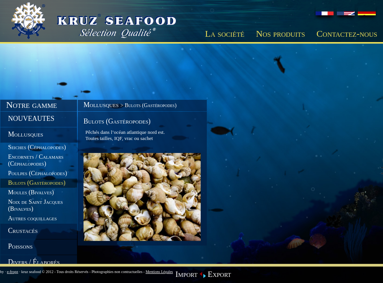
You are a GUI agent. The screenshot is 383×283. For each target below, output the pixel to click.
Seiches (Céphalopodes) (37, 147)
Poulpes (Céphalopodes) (37, 173)
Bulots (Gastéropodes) (36, 182)
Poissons (20, 246)
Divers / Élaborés (34, 262)
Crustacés (23, 230)
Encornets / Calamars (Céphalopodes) (36, 160)
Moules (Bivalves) (31, 192)
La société (224, 34)
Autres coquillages (32, 218)
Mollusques (25, 134)
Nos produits (280, 34)
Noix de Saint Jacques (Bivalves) (35, 205)
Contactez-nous (346, 34)
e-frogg (12, 272)
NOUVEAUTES (31, 118)
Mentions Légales (159, 272)
